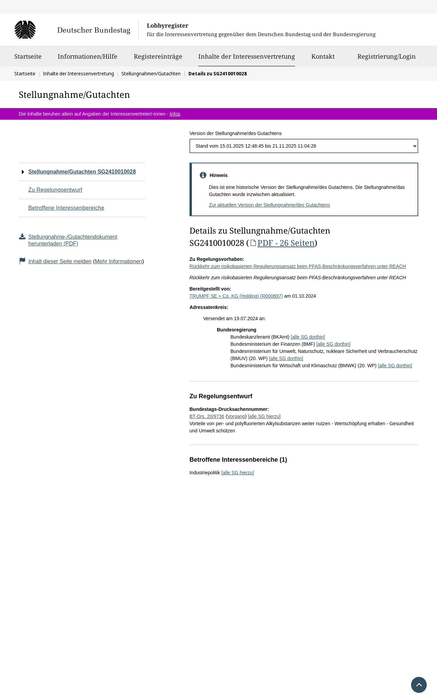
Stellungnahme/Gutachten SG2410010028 (82, 172)
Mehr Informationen (118, 261)
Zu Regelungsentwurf (55, 190)
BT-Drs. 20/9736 (206, 416)
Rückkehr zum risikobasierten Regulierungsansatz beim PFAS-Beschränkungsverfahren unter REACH (297, 266)
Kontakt (323, 59)
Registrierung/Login (387, 59)
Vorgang (236, 416)
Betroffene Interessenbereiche (66, 208)
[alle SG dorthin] (308, 337)
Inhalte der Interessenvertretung (246, 56)
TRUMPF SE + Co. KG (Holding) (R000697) (236, 296)
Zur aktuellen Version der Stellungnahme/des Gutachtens (269, 205)
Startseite (28, 59)
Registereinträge (158, 59)
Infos (175, 114)
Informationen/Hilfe (87, 59)
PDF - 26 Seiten (281, 242)
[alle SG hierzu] (264, 416)
